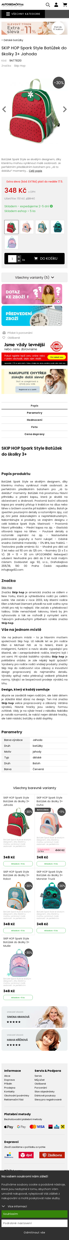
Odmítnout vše (34, 1232)
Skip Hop (20, 66)
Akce (7, 1076)
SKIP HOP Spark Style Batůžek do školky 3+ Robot (16, 877)
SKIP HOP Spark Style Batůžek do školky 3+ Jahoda (16, 803)
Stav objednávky (44, 1091)
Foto (34, 427)
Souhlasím (10, 1214)
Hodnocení (34, 420)
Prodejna (9, 1087)
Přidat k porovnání (17, 333)
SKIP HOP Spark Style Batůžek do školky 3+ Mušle (16, 944)
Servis (38, 1076)
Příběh (8, 1083)
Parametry (34, 413)
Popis (34, 405)
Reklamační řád (13, 1099)
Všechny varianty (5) (34, 277)
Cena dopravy (34, 434)
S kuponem (43, 849)
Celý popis (35, 171)
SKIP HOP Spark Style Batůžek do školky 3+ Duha (50, 803)
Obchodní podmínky (16, 1095)
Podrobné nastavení (17, 1223)
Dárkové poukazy (45, 1095)
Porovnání (41, 1087)
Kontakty (9, 1091)
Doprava (9, 1080)
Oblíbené (40, 1083)
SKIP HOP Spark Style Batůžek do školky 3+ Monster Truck (50, 877)
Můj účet (40, 1080)
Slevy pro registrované (48, 1099)
